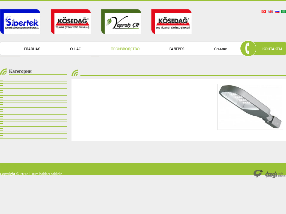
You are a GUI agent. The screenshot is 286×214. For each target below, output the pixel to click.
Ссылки (220, 48)
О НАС (75, 48)
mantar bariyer (12, 165)
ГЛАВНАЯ (32, 48)
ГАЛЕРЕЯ (177, 48)
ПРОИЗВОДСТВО (125, 48)
